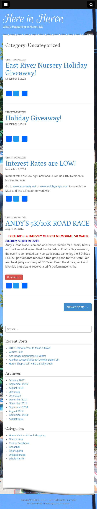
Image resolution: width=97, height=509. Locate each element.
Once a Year (16, 439)
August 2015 (16, 387)
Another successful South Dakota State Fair (34, 359)
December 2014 (18, 399)
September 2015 (18, 384)
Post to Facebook (19, 443)
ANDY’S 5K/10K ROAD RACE (47, 223)
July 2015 (14, 391)
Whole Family (16, 458)
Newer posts (78, 307)
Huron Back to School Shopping (27, 435)
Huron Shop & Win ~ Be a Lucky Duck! (31, 363)
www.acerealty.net (25, 186)
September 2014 (18, 407)
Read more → (14, 277)
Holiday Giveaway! (33, 118)
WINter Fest (16, 352)
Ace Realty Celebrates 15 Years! (27, 355)
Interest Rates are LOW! (40, 163)
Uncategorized (15, 59)
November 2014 (18, 403)
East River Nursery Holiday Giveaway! (46, 69)
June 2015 (15, 395)
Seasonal (14, 447)
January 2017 (16, 380)
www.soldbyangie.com (54, 186)
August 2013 (16, 418)
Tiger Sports (16, 450)
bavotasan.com (62, 503)
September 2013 (18, 414)
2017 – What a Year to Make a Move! (30, 348)
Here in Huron (33, 18)
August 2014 (16, 411)
